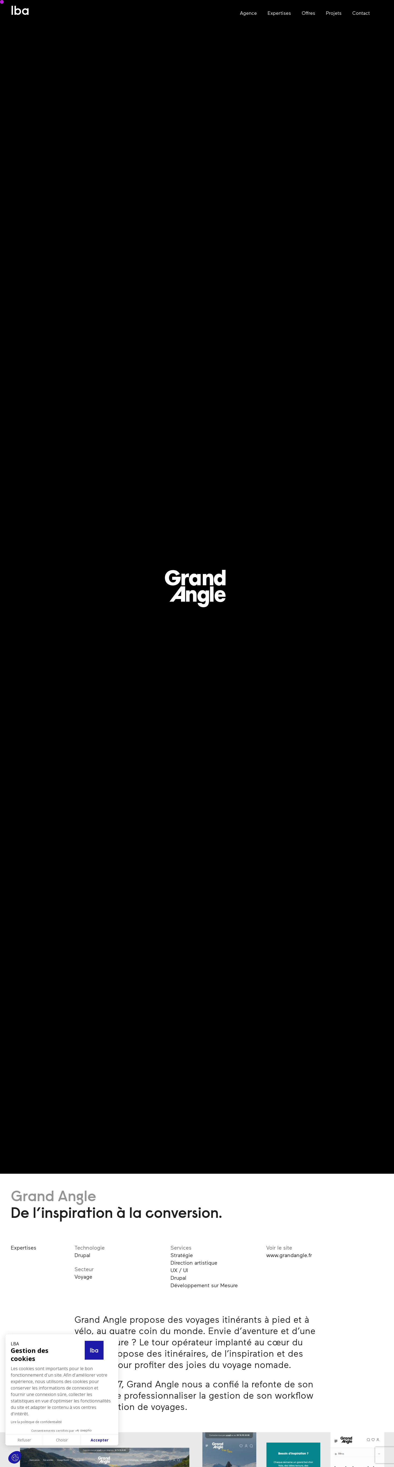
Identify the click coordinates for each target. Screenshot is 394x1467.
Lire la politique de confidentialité (36, 1422)
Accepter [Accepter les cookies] (99, 1440)
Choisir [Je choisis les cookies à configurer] (62, 1440)
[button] (15, 1457)
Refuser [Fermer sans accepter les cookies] (24, 1440)
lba (20, 11)
